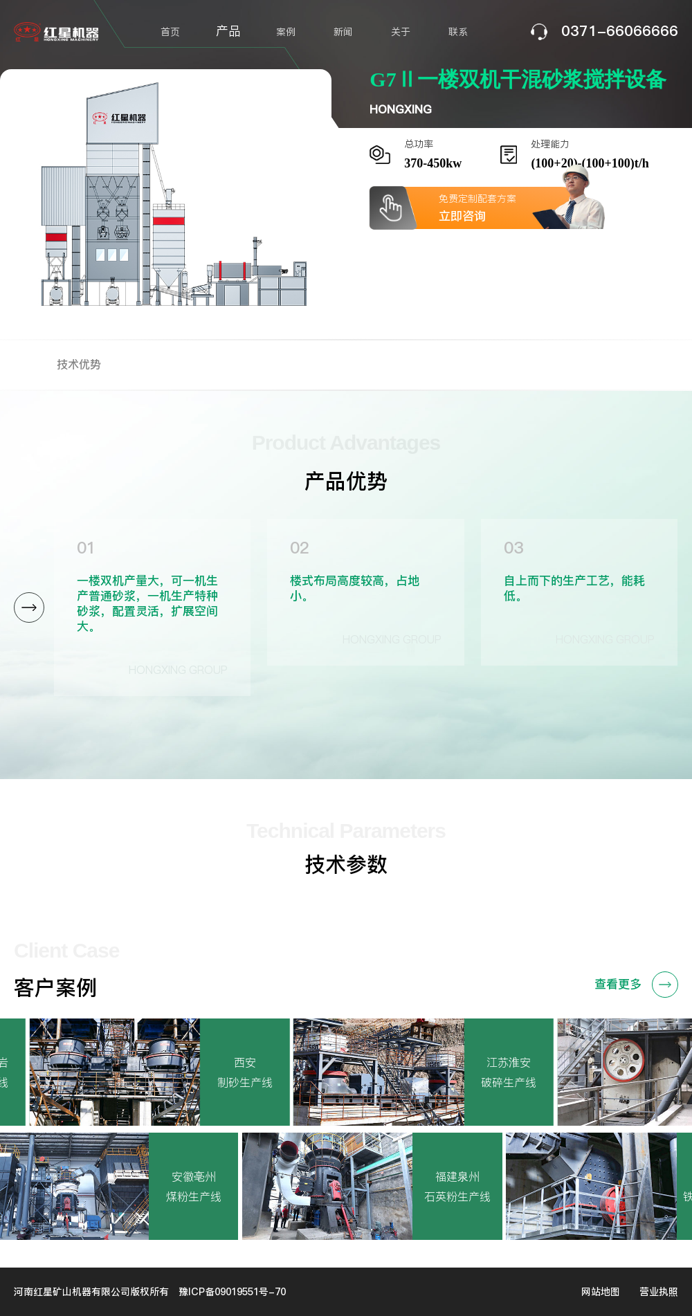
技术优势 (79, 364)
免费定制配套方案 (518, 208)
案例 (285, 32)
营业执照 (658, 1292)
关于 (400, 32)
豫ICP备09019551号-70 (232, 1292)
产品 (228, 30)
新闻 (343, 32)
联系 (458, 32)
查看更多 (636, 984)
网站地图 (600, 1292)
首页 (170, 32)
